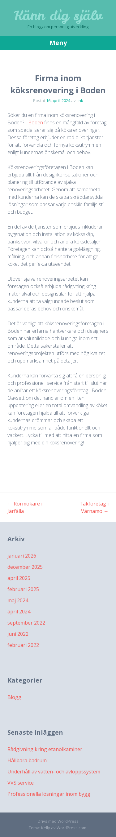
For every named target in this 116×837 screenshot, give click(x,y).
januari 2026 (21, 555)
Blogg (14, 697)
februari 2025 (23, 589)
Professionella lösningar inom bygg (48, 793)
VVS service (20, 782)
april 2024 (18, 611)
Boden (35, 122)
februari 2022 (23, 645)
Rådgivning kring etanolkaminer (44, 749)
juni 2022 (17, 633)
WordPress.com (71, 827)
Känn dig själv (58, 15)
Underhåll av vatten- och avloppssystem (53, 771)
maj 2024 (17, 600)
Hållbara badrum (27, 760)
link (80, 100)
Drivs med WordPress (58, 821)
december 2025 (25, 566)
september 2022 (26, 622)
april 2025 (18, 578)
